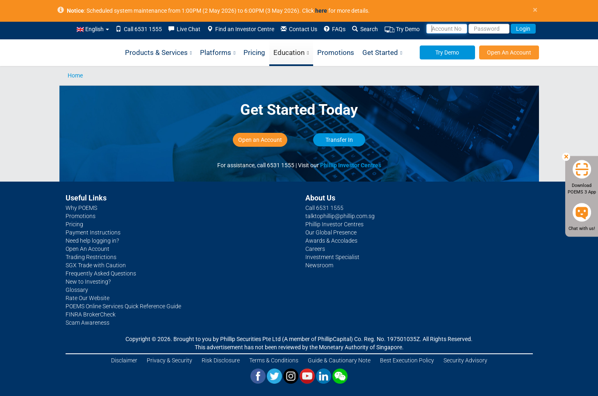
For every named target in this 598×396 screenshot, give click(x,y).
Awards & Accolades (331, 240)
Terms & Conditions (273, 360)
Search (365, 29)
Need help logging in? (92, 240)
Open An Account (509, 52)
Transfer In (339, 140)
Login (523, 28)
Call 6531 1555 (139, 29)
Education (291, 53)
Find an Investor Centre (240, 29)
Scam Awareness (87, 322)
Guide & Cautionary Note (339, 360)
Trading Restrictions (91, 257)
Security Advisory (465, 360)
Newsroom (319, 265)
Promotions (335, 52)
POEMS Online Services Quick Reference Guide (123, 306)
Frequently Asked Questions (101, 273)
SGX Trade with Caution (96, 265)
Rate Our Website (87, 298)
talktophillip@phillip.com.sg (340, 216)
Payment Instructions (93, 232)
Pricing (254, 52)
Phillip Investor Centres (350, 165)
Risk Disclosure (221, 360)
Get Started (382, 53)
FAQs (335, 29)
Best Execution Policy (407, 360)
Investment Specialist (332, 257)
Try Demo (402, 29)
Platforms (217, 53)
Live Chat (184, 29)
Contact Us (299, 29)
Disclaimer (124, 360)
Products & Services (158, 53)
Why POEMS (81, 208)
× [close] (535, 10)
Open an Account (260, 140)
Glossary (77, 290)
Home (75, 75)
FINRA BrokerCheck (91, 314)
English (93, 29)
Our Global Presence (331, 232)
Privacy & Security (169, 360)
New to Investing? (88, 281)
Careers (315, 249)
